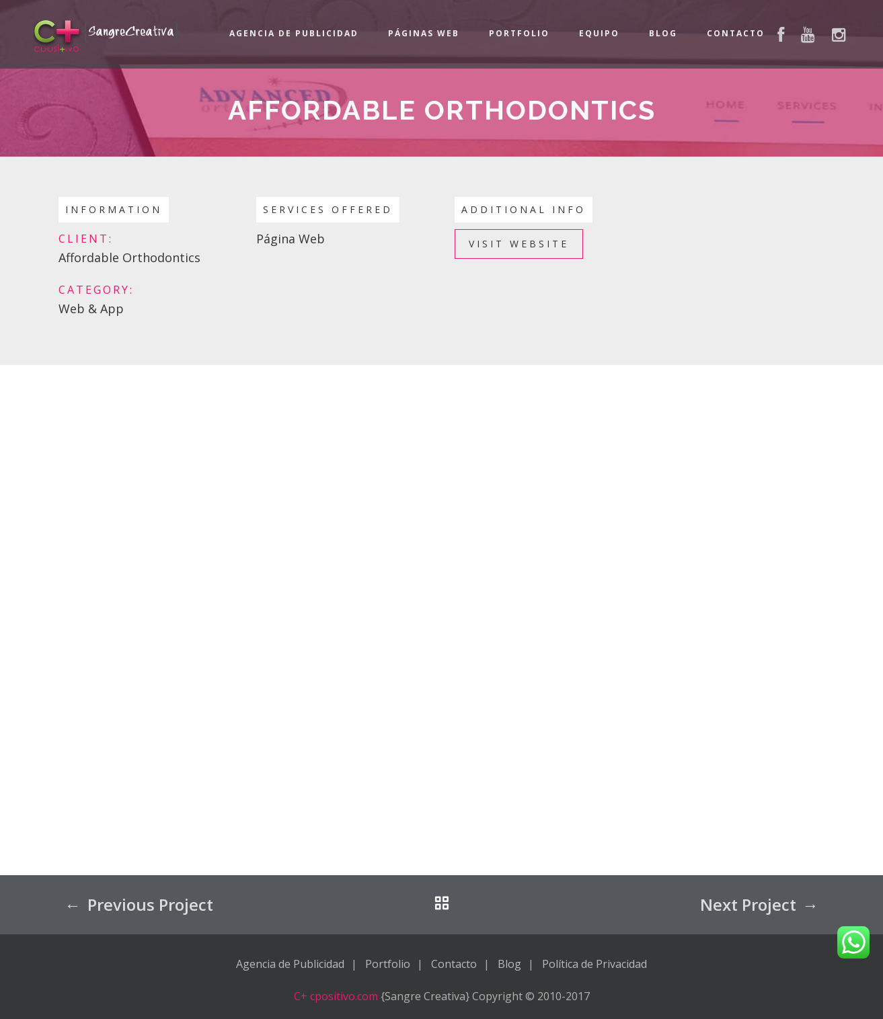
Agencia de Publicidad (293, 33)
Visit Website (519, 243)
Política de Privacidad (594, 963)
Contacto (736, 33)
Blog (663, 33)
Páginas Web (423, 33)
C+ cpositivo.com (336, 996)
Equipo (599, 33)
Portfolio (519, 33)
